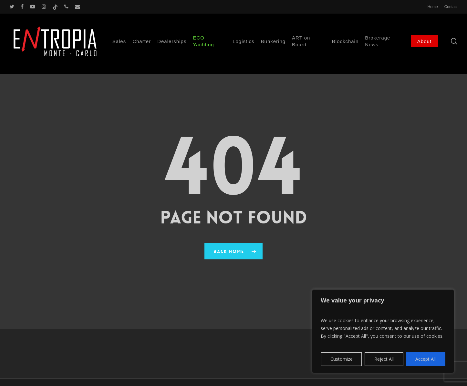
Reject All (384, 359)
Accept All (425, 359)
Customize (341, 359)
